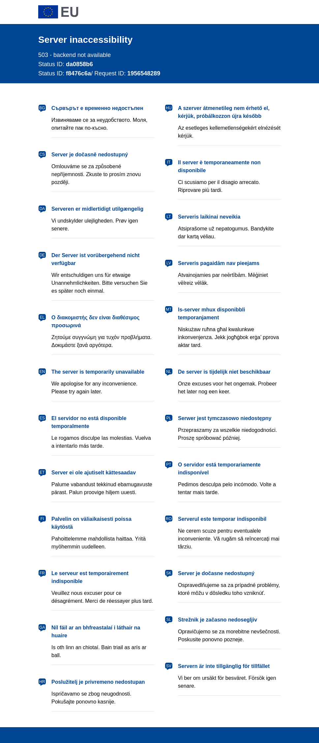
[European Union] (58, 11)
